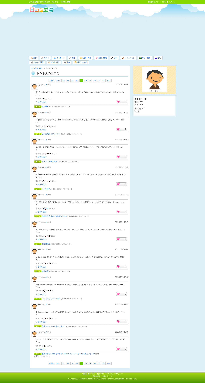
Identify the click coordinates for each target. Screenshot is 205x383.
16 (77, 80)
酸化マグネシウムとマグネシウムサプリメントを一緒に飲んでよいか (68, 354)
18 (86, 80)
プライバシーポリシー (114, 374)
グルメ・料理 (37, 62)
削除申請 (96, 376)
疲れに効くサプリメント (51, 134)
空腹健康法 (46, 244)
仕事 (67, 62)
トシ (39, 85)
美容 (34, 58)
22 (103, 80)
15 (72, 80)
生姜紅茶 (45, 271)
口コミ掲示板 (36, 68)
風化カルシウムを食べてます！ (54, 326)
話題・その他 (80, 62)
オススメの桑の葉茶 (49, 161)
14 (68, 80)
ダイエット (59, 58)
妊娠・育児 (85, 58)
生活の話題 (53, 62)
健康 (72, 58)
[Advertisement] (102, 34)
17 (81, 80)
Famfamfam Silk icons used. (126, 379)
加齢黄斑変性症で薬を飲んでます (54, 216)
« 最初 (51, 80)
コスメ (45, 58)
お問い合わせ (107, 376)
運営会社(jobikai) (88, 374)
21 (99, 80)
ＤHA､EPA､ (46, 189)
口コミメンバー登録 (158, 2)
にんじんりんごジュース (51, 299)
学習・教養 (144, 58)
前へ (58, 80)
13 (63, 80)
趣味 (114, 58)
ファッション (128, 58)
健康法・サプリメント (62, 106)
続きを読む (42, 102)
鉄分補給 (45, 106)
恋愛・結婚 (101, 58)
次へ (109, 80)
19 (90, 80)
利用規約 (100, 374)
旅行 (158, 58)
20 (95, 80)
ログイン (172, 2)
